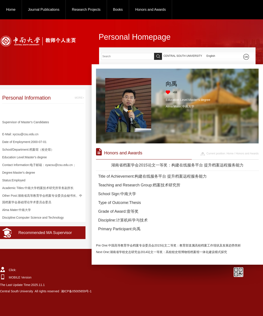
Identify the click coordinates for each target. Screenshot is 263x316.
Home (11, 9)
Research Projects (86, 9)
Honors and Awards (150, 9)
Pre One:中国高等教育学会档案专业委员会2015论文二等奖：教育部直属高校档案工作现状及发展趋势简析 (168, 245)
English (210, 55)
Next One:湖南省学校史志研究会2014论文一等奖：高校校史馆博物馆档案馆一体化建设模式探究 (161, 252)
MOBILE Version (20, 277)
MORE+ (79, 97)
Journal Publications (43, 9)
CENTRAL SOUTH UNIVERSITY (182, 55)
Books (118, 9)
